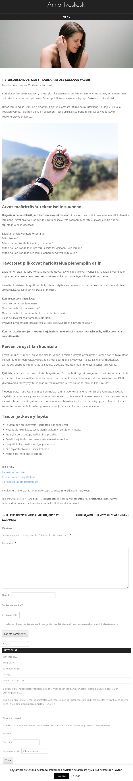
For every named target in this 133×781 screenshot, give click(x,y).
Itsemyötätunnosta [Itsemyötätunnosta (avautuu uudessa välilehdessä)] (13, 472)
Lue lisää (74, 776)
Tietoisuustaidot (47, 498)
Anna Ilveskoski (44, 85)
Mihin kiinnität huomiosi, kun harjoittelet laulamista (30, 517)
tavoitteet (21, 502)
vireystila (48, 502)
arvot (69, 498)
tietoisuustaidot (35, 502)
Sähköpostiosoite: (12, 751)
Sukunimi (7, 742)
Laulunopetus (10, 668)
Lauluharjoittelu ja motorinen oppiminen (102, 515)
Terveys (7, 674)
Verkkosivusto (9, 615)
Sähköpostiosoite (12, 605)
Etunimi (7, 733)
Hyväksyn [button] (61, 776)
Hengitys (7, 662)
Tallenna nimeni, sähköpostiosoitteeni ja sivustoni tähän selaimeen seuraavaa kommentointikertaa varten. (62, 624)
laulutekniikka (9, 502)
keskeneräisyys (109, 498)
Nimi (5, 595)
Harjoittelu (32, 498)
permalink (74, 502)
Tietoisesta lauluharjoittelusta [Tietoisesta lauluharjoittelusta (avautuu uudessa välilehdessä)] (20, 481)
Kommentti (9, 543)
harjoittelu (79, 498)
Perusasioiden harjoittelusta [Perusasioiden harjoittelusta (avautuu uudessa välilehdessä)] (19, 477)
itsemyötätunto (92, 498)
